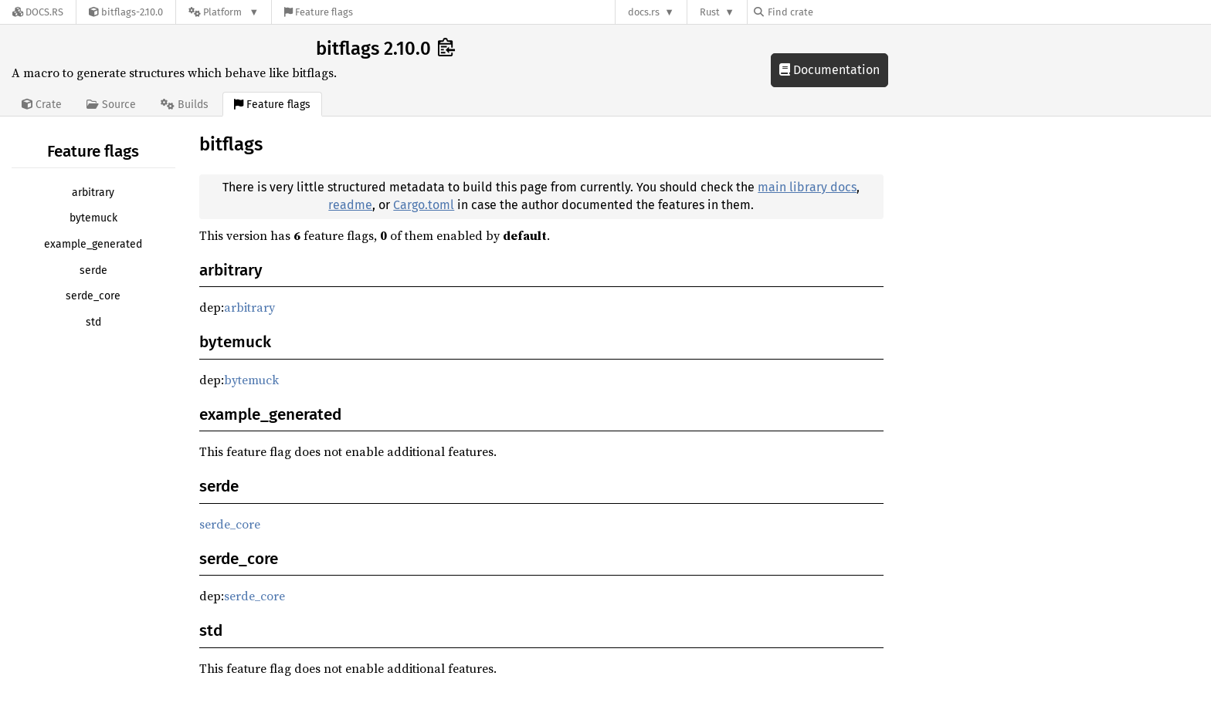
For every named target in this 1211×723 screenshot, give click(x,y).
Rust (710, 12)
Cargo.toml (423, 205)
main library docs (807, 187)
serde (93, 270)
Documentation (829, 70)
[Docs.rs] (38, 12)
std (93, 322)
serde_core (93, 295)
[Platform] (223, 12)
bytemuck (93, 218)
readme (350, 205)
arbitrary (93, 192)
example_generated (93, 244)
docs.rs (644, 12)
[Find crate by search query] (831, 12)
